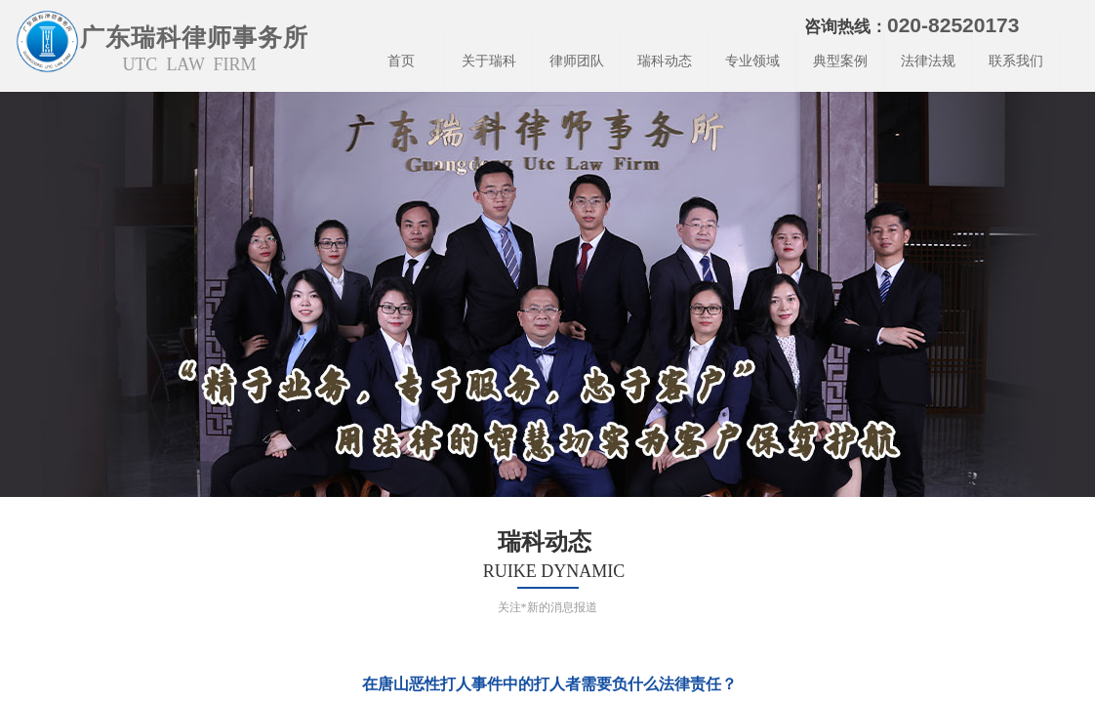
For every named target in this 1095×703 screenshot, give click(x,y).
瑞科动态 (664, 61)
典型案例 (840, 61)
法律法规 (928, 61)
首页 (401, 61)
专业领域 (752, 61)
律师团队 (576, 61)
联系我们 (1016, 61)
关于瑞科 (489, 61)
